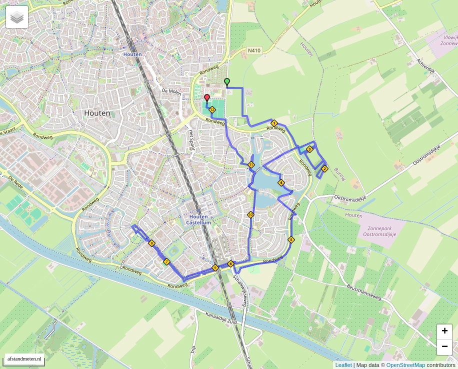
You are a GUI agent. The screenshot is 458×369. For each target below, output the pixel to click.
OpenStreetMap (406, 365)
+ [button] (445, 332)
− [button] (445, 347)
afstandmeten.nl (25, 359)
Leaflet (344, 365)
